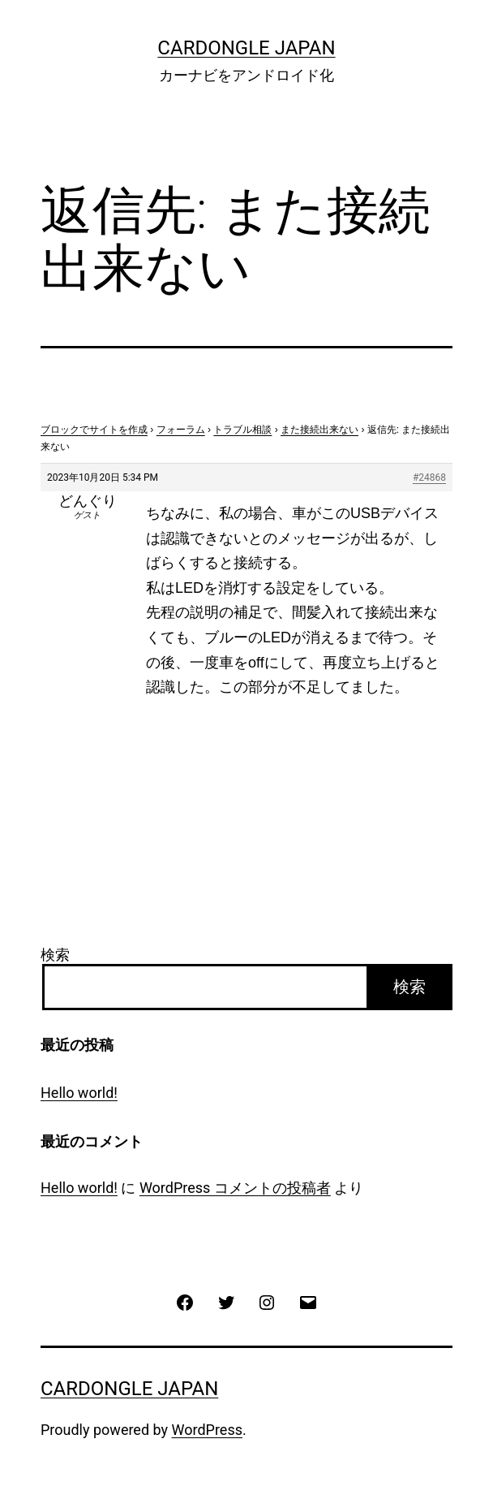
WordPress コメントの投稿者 (235, 1187)
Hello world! (79, 1092)
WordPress (207, 1429)
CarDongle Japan (246, 48)
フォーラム (180, 429)
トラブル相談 (242, 429)
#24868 (429, 477)
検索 (55, 954)
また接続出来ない (319, 429)
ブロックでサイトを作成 (94, 429)
